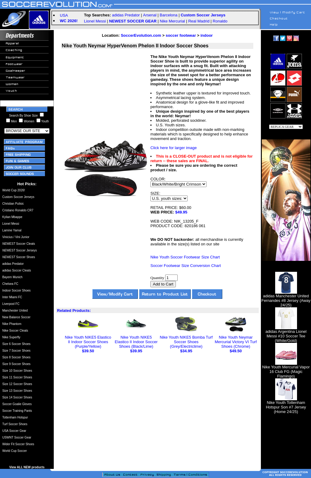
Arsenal (149, 15)
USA (64, 15)
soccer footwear (181, 35)
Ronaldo (220, 21)
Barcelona (169, 15)
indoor (206, 35)
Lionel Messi (95, 21)
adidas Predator (126, 15)
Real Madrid (199, 21)
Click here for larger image (173, 147)
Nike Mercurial (172, 21)
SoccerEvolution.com (141, 35)
